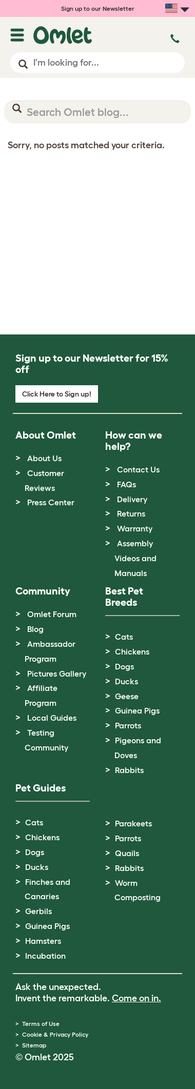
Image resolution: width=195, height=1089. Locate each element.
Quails (127, 853)
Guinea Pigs (137, 710)
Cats (124, 636)
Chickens (132, 651)
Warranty (134, 528)
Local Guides (51, 717)
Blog (35, 628)
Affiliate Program (41, 695)
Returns (131, 513)
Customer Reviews (44, 480)
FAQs (126, 484)
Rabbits (129, 770)
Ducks (126, 681)
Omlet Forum (51, 614)
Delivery (132, 499)
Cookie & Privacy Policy (55, 1034)
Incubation (45, 955)
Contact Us (138, 469)
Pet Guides (40, 788)
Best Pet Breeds (124, 596)
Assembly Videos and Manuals (135, 558)
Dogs (124, 666)
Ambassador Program (50, 651)
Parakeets (133, 823)
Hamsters (43, 940)
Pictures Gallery (56, 673)
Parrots (128, 725)
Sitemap (34, 1045)
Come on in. (136, 998)
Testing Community (46, 740)
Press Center (50, 502)
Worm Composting (137, 890)
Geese (127, 696)
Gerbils (38, 911)
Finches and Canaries (47, 889)
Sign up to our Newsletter (97, 8)
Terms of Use (41, 1023)
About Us (44, 458)
